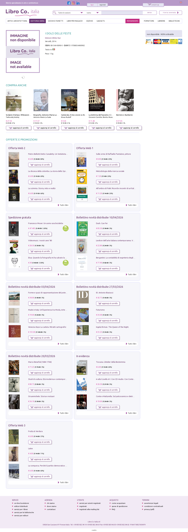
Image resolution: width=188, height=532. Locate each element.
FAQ (113, 509)
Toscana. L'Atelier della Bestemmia (110, 362)
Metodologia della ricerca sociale (110, 171)
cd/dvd (89, 21)
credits (94, 530)
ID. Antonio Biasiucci (104, 293)
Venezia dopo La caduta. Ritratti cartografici (47, 327)
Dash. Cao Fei (102, 223)
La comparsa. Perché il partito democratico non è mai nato (53, 466)
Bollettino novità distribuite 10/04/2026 (99, 217)
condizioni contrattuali (153, 506)
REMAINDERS (132, 21)
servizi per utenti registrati (90, 503)
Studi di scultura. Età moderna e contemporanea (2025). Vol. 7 (54, 379)
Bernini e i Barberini (124, 115)
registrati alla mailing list (89, 509)
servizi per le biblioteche (24, 512)
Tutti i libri (64, 205)
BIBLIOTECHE (174, 21)
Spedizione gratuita (19, 217)
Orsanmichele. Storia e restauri (41, 396)
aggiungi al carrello (19, 128)
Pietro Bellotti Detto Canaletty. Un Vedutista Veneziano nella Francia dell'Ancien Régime (65, 154)
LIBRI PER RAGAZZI (75, 21)
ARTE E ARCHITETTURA (17, 21)
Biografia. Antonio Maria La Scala (47, 115)
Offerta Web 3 (16, 425)
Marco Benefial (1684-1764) (40, 362)
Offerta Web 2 (16, 148)
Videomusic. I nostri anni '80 (40, 240)
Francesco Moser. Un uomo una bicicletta (45, 223)
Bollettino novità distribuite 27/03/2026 (99, 286)
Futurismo (100, 310)
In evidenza (82, 356)
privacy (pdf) (149, 509)
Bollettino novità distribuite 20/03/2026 (31, 356)
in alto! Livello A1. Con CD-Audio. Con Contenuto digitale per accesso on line (128, 379)
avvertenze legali (151, 503)
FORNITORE (149, 21)
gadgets (101, 21)
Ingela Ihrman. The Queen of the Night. (112, 327)
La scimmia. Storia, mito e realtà (41, 188)
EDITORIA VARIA (37, 21)
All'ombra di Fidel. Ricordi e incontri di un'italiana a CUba (120, 188)
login (92, 5)
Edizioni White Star (53, 38)
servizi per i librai (21, 509)
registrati (102, 5)
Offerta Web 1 (84, 148)
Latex (30, 448)
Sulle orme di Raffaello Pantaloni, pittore (113, 154)
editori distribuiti (21, 506)
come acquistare (118, 503)
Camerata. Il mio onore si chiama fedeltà (78, 115)
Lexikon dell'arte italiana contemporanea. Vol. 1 (116, 240)
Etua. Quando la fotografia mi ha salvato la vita (48, 258)
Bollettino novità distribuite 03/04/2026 (31, 286)
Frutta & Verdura (35, 431)
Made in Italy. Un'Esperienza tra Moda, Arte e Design (50, 310)
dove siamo (51, 506)
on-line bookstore (21, 503)
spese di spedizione (119, 506)
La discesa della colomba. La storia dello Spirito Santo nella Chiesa (56, 171)
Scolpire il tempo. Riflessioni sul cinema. (22, 115)
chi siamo (51, 503)
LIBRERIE (161, 21)
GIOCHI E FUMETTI (55, 21)
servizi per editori (21, 515)
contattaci (51, 509)
